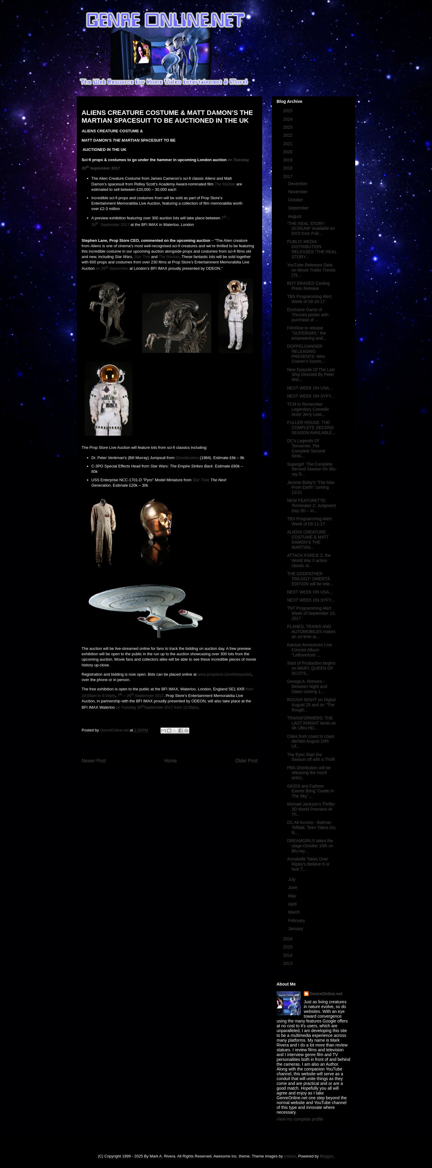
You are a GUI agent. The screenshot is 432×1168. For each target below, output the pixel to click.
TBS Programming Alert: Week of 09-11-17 (309, 521)
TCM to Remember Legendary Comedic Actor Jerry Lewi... (308, 409)
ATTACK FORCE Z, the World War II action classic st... (309, 560)
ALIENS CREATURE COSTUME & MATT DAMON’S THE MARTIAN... (308, 539)
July (292, 879)
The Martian (224, 184)
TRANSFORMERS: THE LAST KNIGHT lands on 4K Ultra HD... (311, 723)
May (292, 895)
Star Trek (142, 256)
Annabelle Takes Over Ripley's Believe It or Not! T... (308, 864)
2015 (288, 946)
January (296, 928)
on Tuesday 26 (128, 707)
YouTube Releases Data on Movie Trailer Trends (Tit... (311, 270)
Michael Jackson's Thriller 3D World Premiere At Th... (311, 809)
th (87, 166)
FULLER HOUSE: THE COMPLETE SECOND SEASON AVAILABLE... (311, 427)
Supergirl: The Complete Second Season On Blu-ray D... (312, 469)
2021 (288, 143)
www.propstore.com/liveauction (224, 674)
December (298, 183)
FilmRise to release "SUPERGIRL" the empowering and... (306, 333)
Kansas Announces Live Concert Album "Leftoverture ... (309, 649)
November (298, 191)
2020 (288, 151)
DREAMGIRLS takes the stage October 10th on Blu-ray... (310, 845)
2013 (288, 963)
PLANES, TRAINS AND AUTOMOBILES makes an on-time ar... (311, 631)
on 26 (101, 268)
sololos (290, 1156)
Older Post (246, 760)
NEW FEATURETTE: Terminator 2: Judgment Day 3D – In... (311, 505)
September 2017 (104, 168)
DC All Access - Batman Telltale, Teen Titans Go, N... (311, 827)
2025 (288, 110)
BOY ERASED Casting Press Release (308, 286)
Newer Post (94, 760)
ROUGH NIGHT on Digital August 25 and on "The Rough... (311, 704)
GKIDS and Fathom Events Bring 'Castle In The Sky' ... (310, 791)
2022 (288, 135)
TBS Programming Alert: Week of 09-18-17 (309, 299)
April (293, 904)
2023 (288, 127)
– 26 (126, 695)
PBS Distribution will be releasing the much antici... (309, 772)
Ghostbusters (187, 457)
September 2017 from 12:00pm (171, 707)
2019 (288, 160)
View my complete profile (300, 1119)
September (118, 268)
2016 (288, 938)
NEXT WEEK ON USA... (309, 388)
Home (170, 760)
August (295, 216)
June (293, 887)
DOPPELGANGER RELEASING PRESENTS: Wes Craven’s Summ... (306, 354)
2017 (288, 176)
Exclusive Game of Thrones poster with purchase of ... (307, 314)
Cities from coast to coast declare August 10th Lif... (310, 741)
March (294, 912)
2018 (288, 168)
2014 (288, 955)
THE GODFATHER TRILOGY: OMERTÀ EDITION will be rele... (310, 578)
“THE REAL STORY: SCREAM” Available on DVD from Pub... (311, 228)
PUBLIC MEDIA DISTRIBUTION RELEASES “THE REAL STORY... (312, 249)
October (296, 199)
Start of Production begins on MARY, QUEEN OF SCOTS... (311, 668)
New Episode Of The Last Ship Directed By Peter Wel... (311, 374)
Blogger (326, 1156)
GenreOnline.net (326, 993)
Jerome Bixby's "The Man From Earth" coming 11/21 (311, 487)
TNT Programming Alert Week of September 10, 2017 (311, 613)
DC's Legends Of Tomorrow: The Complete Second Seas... (306, 448)
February (297, 920)
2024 (288, 119)
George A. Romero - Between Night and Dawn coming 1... (307, 686)
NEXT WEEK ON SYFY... (310, 396)
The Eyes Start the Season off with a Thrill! (311, 757)
